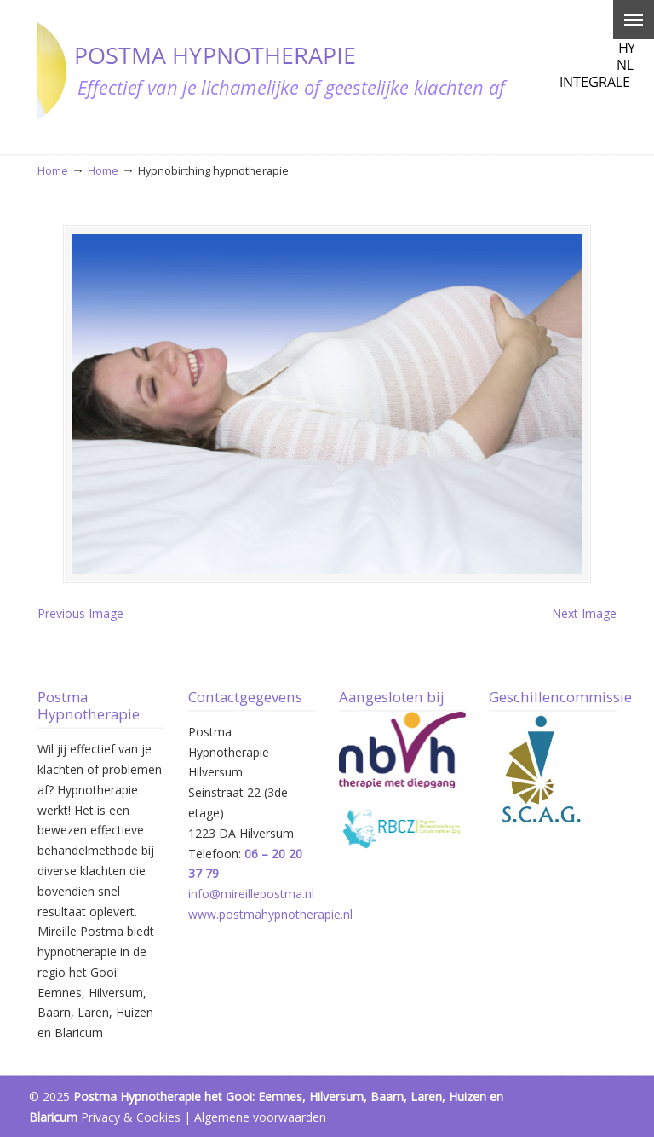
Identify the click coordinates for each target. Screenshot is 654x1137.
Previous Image (80, 613)
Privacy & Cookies (131, 1117)
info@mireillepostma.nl (251, 894)
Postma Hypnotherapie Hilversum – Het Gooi (335, 69)
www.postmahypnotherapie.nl (270, 914)
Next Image (584, 613)
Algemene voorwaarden (260, 1117)
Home (52, 171)
